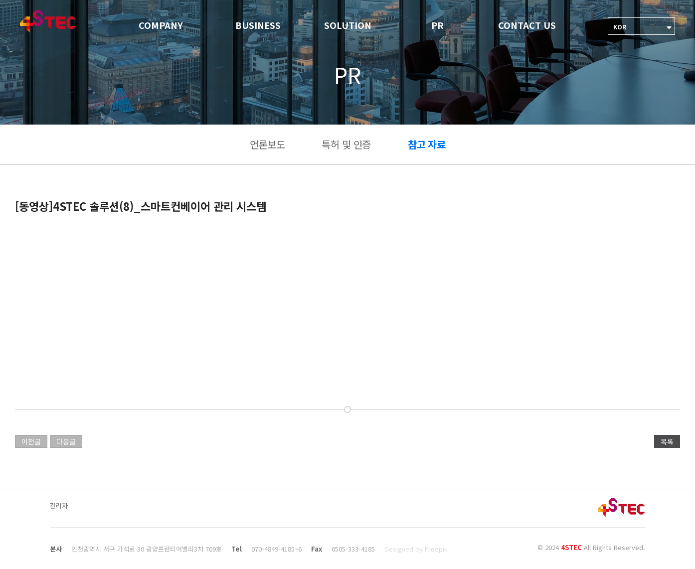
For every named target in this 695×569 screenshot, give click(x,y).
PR (437, 24)
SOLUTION (347, 24)
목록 (667, 441)
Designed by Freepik (416, 549)
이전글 (31, 441)
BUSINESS (258, 24)
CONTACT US (527, 24)
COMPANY (161, 24)
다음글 (66, 441)
